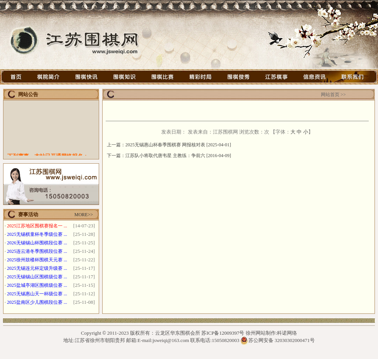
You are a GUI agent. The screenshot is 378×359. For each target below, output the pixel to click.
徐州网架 (218, 355)
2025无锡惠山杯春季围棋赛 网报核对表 (165, 144)
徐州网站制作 (261, 333)
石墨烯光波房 (192, 355)
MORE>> (83, 214)
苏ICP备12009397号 (222, 333)
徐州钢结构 (162, 355)
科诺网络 (287, 333)
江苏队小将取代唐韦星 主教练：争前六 (165, 155)
